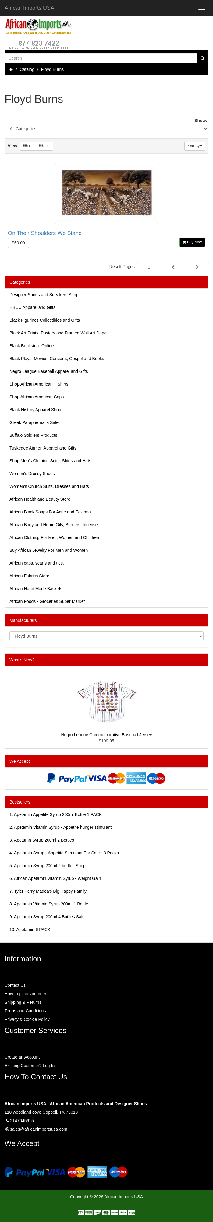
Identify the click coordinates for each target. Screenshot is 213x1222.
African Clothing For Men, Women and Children (54, 537)
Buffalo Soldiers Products (33, 435)
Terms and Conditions (25, 1010)
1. (55, 814)
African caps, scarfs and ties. (36, 563)
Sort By (195, 146)
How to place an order (25, 993)
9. (47, 916)
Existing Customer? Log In (30, 1065)
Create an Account (22, 1057)
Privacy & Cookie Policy (27, 1019)
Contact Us (15, 985)
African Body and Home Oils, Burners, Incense (53, 524)
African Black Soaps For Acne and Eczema (50, 511)
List (28, 146)
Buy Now (192, 242)
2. (60, 827)
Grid (44, 146)
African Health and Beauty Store (39, 499)
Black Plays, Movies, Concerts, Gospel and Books (56, 358)
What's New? (21, 659)
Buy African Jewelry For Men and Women (48, 550)
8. (48, 904)
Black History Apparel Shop (35, 409)
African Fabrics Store (29, 575)
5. (47, 865)
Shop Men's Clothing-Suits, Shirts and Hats (50, 460)
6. (55, 878)
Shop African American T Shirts (38, 384)
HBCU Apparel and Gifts (32, 307)
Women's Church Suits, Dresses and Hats (49, 486)
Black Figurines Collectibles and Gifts (44, 320)
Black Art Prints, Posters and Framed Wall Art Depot (58, 333)
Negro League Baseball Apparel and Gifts (48, 371)
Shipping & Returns (23, 1002)
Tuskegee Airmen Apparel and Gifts (42, 448)
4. (64, 852)
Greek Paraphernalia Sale (34, 422)
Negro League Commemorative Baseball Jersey (106, 734)
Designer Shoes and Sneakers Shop (43, 294)
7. (48, 891)
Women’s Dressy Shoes (32, 473)
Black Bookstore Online (31, 345)
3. (41, 840)
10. (29, 929)
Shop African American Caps (36, 396)
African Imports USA (29, 8)
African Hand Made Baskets (35, 588)
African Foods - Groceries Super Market (47, 601)
